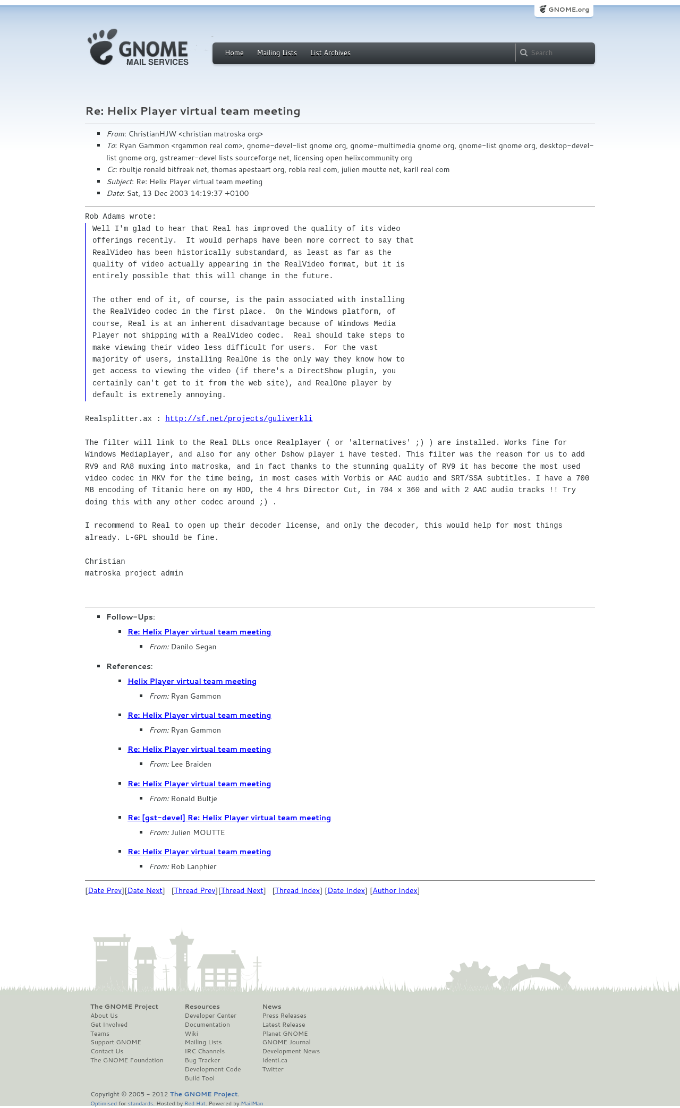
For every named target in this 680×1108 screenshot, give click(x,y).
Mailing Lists (277, 52)
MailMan (252, 1103)
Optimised (103, 1103)
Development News (291, 1051)
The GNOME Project (124, 1006)
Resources (202, 1006)
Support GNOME (115, 1042)
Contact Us (106, 1051)
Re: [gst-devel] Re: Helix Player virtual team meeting (229, 817)
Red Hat (195, 1103)
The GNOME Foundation (127, 1060)
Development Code (213, 1069)
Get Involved (109, 1024)
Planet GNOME (285, 1033)
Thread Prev (195, 890)
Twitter (272, 1069)
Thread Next (242, 890)
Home (234, 52)
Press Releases (284, 1015)
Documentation (207, 1024)
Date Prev (105, 890)
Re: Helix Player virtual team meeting (199, 631)
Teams (99, 1033)
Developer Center (210, 1015)
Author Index (394, 890)
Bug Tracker (202, 1060)
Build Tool (200, 1078)
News (271, 1006)
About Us (104, 1015)
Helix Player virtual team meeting (192, 681)
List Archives (330, 52)
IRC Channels (205, 1051)
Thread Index (297, 890)
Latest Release (283, 1024)
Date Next (144, 890)
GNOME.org (568, 9)
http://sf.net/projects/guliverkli (238, 419)
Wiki (191, 1033)
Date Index (346, 890)
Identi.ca (274, 1060)
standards (140, 1103)
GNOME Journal (286, 1042)
